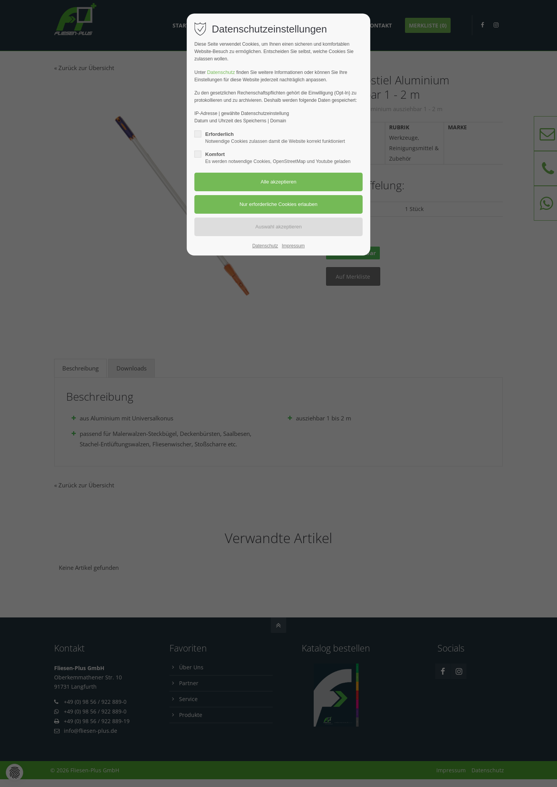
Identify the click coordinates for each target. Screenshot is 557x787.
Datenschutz (221, 72)
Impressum (293, 246)
